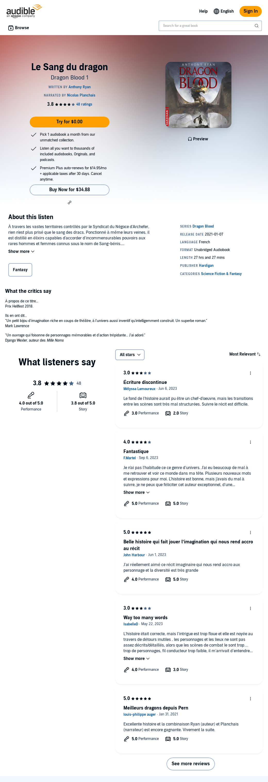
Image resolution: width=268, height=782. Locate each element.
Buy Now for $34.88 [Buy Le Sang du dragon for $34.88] (69, 189)
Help (203, 11)
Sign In (251, 11)
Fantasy (20, 269)
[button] (70, 202)
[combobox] (210, 26)
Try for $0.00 (69, 122)
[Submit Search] (257, 26)
